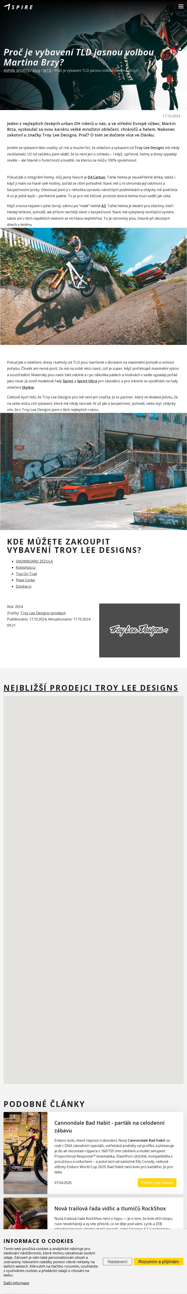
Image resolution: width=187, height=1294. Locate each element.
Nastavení (117, 1261)
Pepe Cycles (25, 580)
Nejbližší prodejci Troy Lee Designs (91, 687)
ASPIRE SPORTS (16, 70)
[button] (65, 880)
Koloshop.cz (26, 567)
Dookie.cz (24, 586)
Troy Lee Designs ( (35, 613)
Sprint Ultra (87, 381)
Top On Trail (26, 573)
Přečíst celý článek (157, 1182)
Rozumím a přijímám (158, 1261)
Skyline (28, 387)
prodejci (58, 613)
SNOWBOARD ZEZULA (34, 561)
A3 (103, 205)
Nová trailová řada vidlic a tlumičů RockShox (110, 1208)
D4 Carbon (96, 177)
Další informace (16, 1283)
